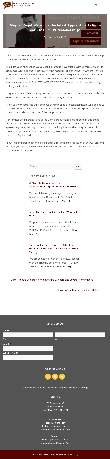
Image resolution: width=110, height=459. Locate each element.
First (5, 339)
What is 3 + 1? (11, 353)
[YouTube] (62, 377)
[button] (78, 166)
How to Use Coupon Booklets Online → (80, 289)
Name (6, 330)
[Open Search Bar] (96, 5)
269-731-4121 (61, 410)
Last (57, 339)
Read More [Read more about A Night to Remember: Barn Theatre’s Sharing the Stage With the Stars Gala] (62, 200)
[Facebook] (48, 377)
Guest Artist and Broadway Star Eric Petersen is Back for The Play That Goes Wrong (53, 248)
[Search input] (50, 166)
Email (7, 344)
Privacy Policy (72, 455)
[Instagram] (55, 377)
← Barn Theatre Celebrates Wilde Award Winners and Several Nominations (50, 279)
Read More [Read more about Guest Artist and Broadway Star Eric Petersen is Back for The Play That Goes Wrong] (62, 266)
